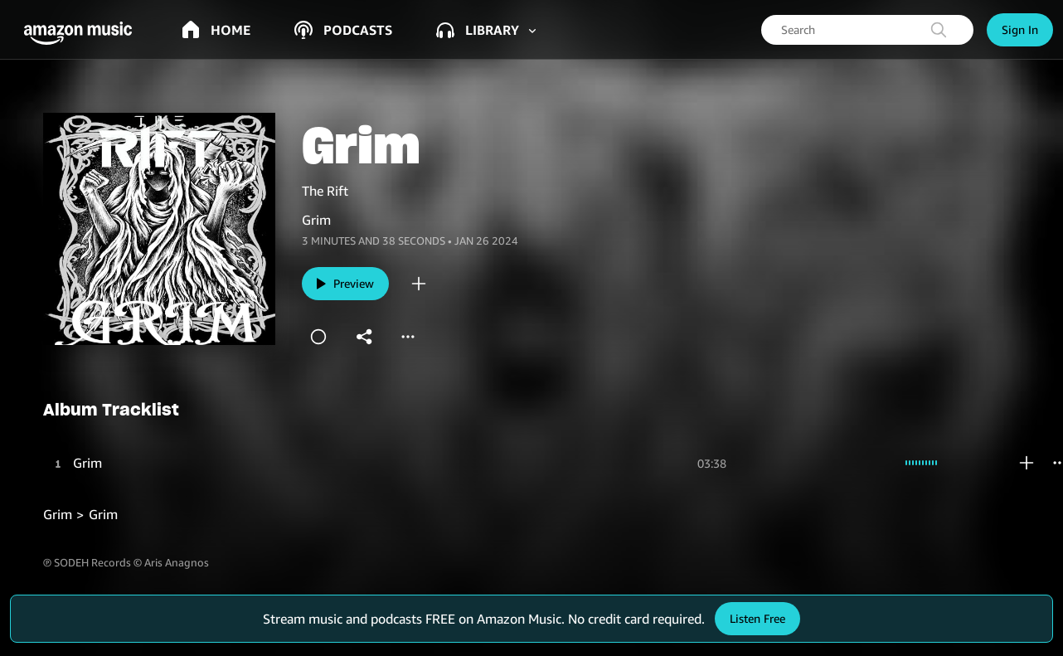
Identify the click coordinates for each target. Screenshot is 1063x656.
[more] (408, 336)
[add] (418, 283)
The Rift (325, 190)
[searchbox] (867, 30)
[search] (938, 29)
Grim (87, 462)
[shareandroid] (364, 336)
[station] (318, 336)
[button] (83, 33)
